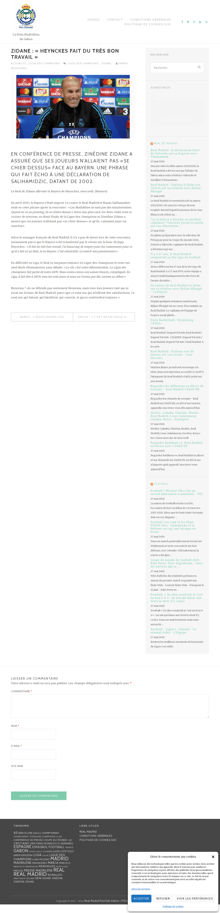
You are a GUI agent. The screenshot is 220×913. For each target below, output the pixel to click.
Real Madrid (88, 840)
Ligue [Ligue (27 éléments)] (45, 863)
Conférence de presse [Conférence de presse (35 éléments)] (28, 848)
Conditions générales (151, 19)
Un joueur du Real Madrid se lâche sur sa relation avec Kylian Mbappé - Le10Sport (176, 289)
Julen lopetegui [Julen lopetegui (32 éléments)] (63, 859)
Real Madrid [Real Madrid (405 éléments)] (30, 882)
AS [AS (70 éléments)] (16, 841)
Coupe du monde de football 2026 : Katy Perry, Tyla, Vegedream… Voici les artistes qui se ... (176, 563)
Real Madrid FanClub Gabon (101, 909)
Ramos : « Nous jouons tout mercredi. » (46, 316)
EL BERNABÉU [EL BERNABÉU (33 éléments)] (65, 851)
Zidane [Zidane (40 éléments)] (46, 886)
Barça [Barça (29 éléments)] (37, 841)
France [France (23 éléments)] (69, 856)
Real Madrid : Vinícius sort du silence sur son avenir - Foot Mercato (172, 355)
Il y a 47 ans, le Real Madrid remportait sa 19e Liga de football (175, 255)
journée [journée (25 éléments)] (47, 860)
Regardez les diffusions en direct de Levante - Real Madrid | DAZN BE (177, 387)
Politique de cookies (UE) (148, 24)
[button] (213, 856)
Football (161, 483)
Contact (115, 19)
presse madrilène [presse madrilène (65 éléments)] (38, 879)
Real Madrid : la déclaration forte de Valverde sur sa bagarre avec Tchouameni (175, 153)
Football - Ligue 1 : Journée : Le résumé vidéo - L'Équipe (173, 631)
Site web (17, 774)
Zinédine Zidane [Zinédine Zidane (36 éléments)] (24, 890)
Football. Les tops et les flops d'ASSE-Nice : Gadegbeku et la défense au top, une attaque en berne (173, 527)
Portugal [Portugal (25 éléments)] (62, 875)
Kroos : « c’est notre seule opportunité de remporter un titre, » (106, 316)
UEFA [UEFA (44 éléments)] (38, 886)
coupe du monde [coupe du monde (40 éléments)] (55, 848)
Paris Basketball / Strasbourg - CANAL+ (173, 321)
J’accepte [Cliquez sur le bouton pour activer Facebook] (177, 118)
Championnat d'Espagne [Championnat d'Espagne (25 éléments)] (27, 845)
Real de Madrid (166, 143)
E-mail (16, 754)
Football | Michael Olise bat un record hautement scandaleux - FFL (177, 492)
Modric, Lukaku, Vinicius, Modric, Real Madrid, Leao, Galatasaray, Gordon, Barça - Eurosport (175, 416)
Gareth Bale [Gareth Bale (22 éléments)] (35, 860)
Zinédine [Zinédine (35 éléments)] (57, 886)
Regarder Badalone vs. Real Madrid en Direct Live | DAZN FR (176, 444)
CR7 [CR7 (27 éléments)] (70, 848)
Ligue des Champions (44, 63)
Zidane (106, 63)
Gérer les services (140, 889)
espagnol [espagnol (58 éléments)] (40, 855)
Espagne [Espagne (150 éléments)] (23, 855)
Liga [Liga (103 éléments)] (37, 863)
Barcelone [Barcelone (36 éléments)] (25, 841)
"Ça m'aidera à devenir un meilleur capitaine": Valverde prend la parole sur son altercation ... (177, 223)
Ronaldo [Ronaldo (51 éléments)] (55, 883)
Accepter (141, 898)
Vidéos (93, 19)
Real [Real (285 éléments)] (59, 878)
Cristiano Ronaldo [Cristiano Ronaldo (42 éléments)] (43, 851)
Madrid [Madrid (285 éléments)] (59, 867)
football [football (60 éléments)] (57, 855)
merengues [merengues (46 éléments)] (47, 874)
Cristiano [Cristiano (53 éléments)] (21, 851)
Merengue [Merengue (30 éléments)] (31, 875)
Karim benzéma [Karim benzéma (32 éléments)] (23, 863)
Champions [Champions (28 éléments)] (49, 845)
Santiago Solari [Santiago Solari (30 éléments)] (24, 886)
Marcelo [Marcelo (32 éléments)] (64, 871)
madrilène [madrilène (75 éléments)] (23, 871)
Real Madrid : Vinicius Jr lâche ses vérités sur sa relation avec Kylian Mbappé (176, 188)
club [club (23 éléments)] (59, 845)
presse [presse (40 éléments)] (18, 879)
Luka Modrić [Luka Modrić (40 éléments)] (41, 867)
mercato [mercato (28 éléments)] (19, 875)
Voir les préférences (195, 898)
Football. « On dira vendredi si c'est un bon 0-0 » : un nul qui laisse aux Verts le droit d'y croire (177, 598)
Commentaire (21, 691)
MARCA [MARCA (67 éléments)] (53, 871)
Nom (15, 734)
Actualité (19, 63)
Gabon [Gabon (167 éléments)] (21, 859)
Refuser (163, 898)
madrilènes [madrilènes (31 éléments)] (39, 871)
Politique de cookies (173, 906)
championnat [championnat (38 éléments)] (50, 841)
